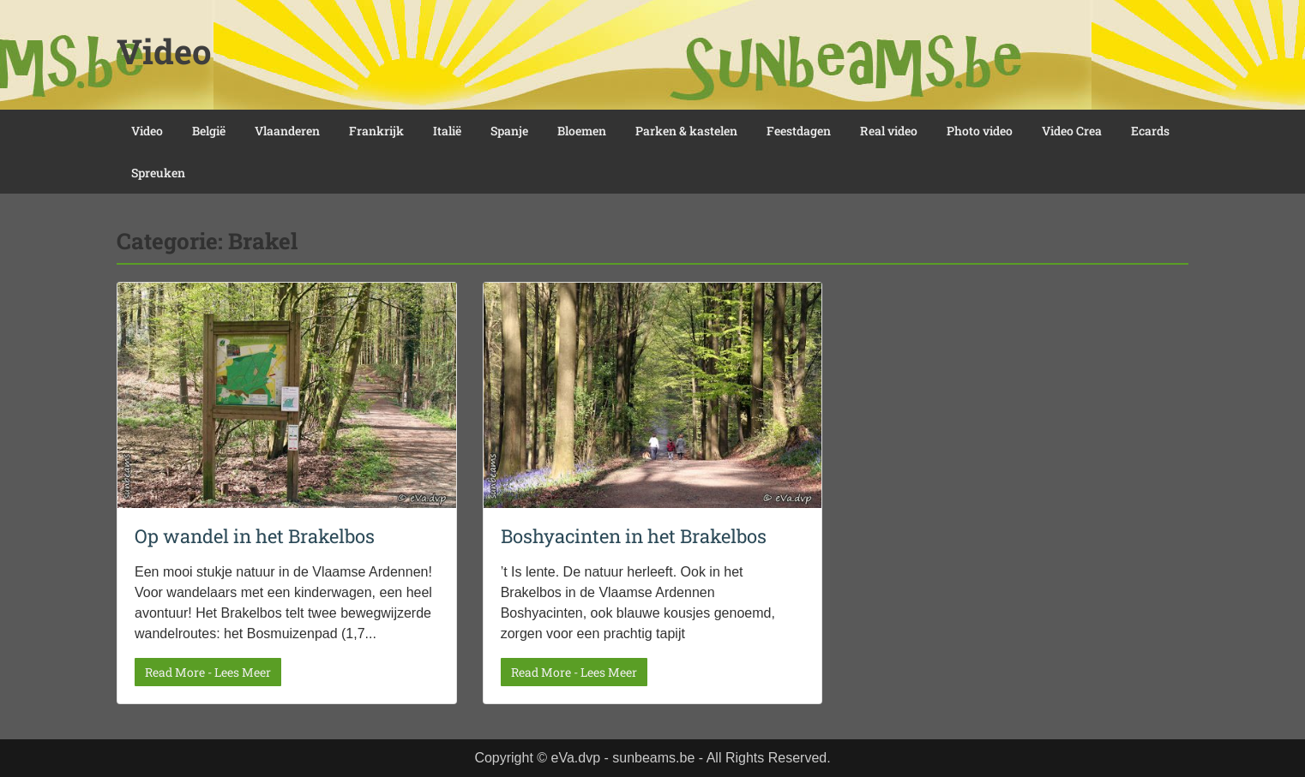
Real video (888, 131)
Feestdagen (799, 131)
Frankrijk (376, 131)
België (209, 131)
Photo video (980, 131)
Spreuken (158, 172)
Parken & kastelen (686, 131)
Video (164, 51)
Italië (447, 131)
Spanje (509, 131)
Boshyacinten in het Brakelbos (634, 535)
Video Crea (1072, 131)
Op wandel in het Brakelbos (255, 535)
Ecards (1150, 131)
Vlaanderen (287, 131)
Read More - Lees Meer (208, 672)
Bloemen (581, 131)
